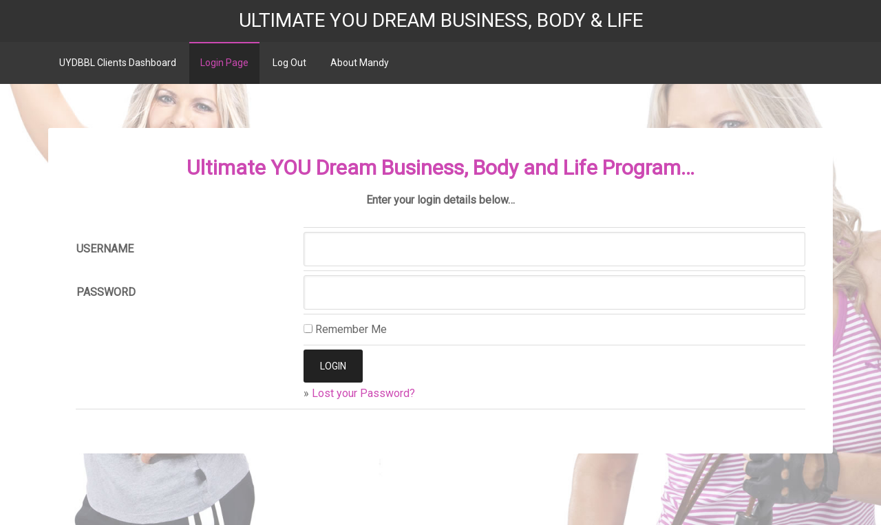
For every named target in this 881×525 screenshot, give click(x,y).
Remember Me (345, 329)
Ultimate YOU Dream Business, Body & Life (441, 20)
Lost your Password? (363, 393)
